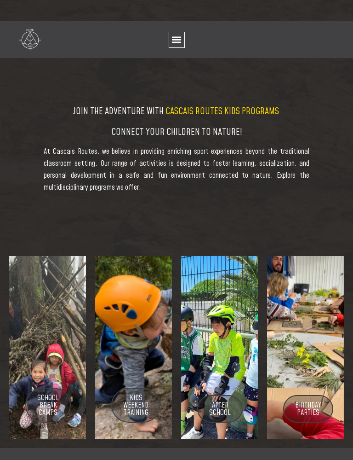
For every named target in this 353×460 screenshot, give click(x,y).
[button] (177, 40)
